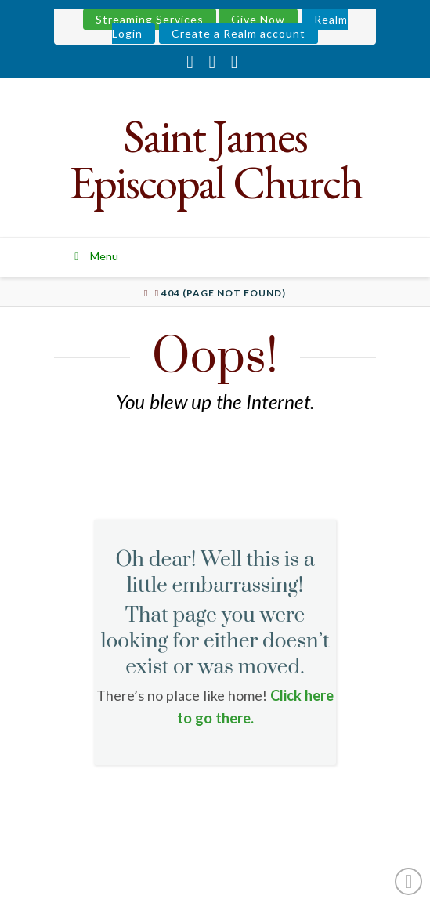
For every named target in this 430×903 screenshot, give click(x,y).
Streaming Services (150, 19)
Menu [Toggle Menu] (94, 256)
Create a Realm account (238, 33)
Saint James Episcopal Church (215, 159)
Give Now (258, 19)
